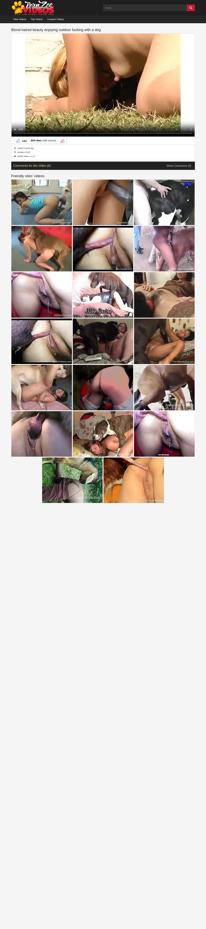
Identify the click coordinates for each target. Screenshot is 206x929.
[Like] (21, 140)
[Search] (191, 7)
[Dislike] (62, 140)
